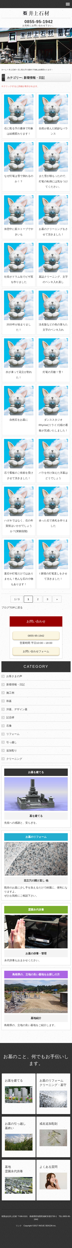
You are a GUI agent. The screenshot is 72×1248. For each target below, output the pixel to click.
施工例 (10, 692)
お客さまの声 (14, 676)
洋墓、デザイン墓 (16, 709)
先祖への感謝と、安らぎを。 (36, 796)
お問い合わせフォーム (36, 651)
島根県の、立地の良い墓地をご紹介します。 (36, 999)
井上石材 (12, 70)
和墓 (9, 700)
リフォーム (12, 733)
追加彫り (11, 750)
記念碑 (10, 717)
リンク (19, 1226)
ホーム (4, 70)
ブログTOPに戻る (12, 607)
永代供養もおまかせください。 (36, 934)
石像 (9, 725)
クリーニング (14, 758)
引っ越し (11, 742)
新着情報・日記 (15, 684)
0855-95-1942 (38, 21)
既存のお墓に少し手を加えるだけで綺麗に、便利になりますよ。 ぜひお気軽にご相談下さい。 (36, 865)
